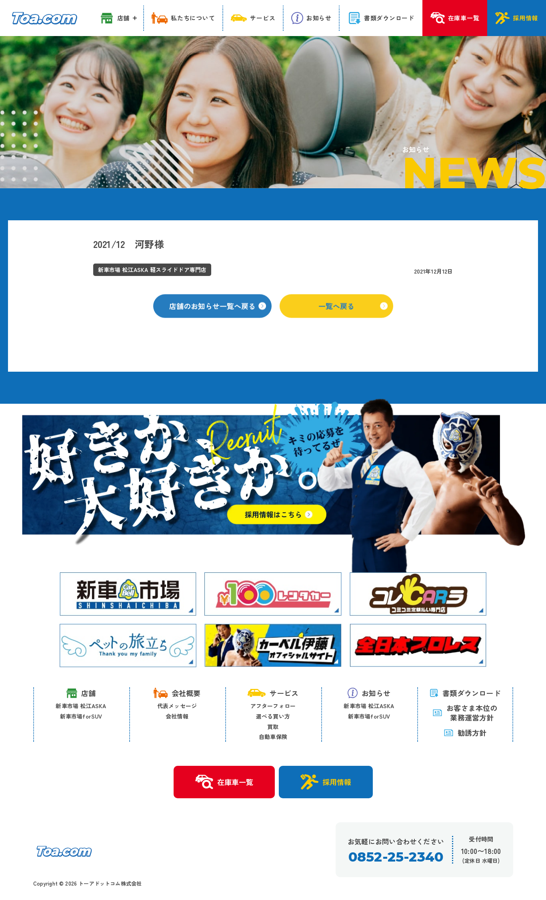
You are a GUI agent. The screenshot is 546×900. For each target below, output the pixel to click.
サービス (273, 693)
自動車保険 (273, 737)
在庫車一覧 (224, 782)
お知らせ (369, 693)
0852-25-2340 (395, 857)
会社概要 (177, 693)
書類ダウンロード (465, 693)
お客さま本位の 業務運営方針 (464, 712)
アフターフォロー (273, 706)
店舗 (81, 693)
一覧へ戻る (353, 313)
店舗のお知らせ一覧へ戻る (217, 313)
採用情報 (325, 781)
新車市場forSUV (81, 716)
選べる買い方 (273, 716)
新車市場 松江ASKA (81, 706)
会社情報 (177, 716)
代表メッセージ (177, 706)
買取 (272, 727)
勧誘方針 (465, 732)
